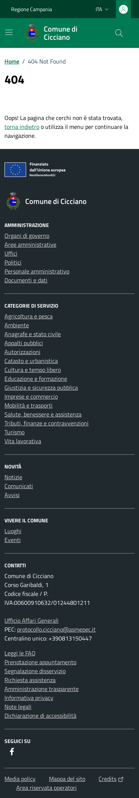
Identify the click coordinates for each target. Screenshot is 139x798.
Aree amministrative (30, 244)
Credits (111, 778)
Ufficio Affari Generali (31, 620)
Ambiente (16, 325)
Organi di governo (26, 235)
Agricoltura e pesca (28, 316)
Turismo (14, 432)
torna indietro (21, 126)
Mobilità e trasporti (28, 405)
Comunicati (18, 485)
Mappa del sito (67, 778)
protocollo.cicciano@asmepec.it (56, 629)
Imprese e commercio (31, 396)
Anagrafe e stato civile (32, 334)
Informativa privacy (28, 697)
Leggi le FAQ (20, 653)
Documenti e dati (25, 280)
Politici (12, 262)
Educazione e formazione (35, 378)
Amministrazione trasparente (41, 688)
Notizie (13, 477)
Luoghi (12, 530)
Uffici (10, 253)
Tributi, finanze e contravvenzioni (46, 423)
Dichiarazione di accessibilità (40, 715)
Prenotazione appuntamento (40, 662)
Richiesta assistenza (30, 679)
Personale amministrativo (36, 271)
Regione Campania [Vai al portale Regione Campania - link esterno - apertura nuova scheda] (31, 9)
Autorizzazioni (22, 351)
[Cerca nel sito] (119, 33)
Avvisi (12, 494)
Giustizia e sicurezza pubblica (41, 387)
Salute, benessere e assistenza (43, 414)
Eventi (12, 539)
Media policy (20, 778)
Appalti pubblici (23, 342)
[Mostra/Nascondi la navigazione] (8, 32)
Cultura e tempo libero (32, 369)
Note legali (18, 706)
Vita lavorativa (22, 441)
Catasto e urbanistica (31, 360)
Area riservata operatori (46, 787)
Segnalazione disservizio (35, 670)
